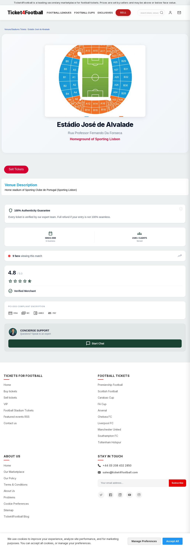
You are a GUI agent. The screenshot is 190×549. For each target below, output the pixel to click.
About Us (9, 490)
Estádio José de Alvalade (39, 29)
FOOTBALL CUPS (84, 12)
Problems (9, 497)
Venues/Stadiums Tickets (15, 29)
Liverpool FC (105, 423)
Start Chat (95, 343)
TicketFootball (25, 12)
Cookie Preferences (16, 503)
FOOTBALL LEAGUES (59, 12)
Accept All (172, 541)
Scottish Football (108, 391)
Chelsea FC (105, 416)
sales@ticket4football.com (118, 472)
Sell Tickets (16, 169)
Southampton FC (108, 435)
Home (7, 384)
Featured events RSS (17, 416)
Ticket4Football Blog (16, 516)
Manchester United (109, 429)
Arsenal (102, 410)
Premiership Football (110, 384)
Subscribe (177, 482)
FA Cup (102, 404)
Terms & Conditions (15, 484)
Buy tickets (10, 391)
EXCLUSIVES (105, 12)
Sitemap (9, 510)
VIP (6, 404)
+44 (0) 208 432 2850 (114, 465)
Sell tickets (10, 397)
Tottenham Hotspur (109, 442)
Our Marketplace (14, 471)
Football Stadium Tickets (19, 410)
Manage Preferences (144, 541)
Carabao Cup (106, 397)
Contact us (10, 423)
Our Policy (10, 478)
